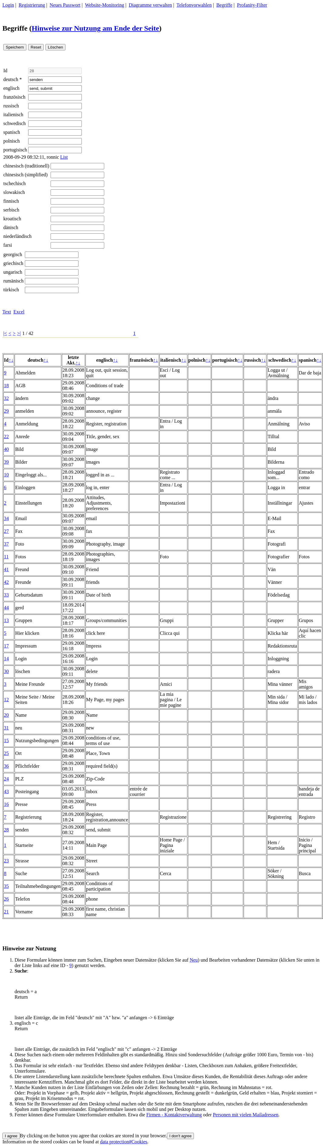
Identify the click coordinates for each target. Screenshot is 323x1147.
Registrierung (31, 5)
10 (6, 474)
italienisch (13, 114)
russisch (11, 105)
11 (6, 556)
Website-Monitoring (104, 5)
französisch (14, 97)
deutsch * (12, 79)
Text (6, 311)
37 (6, 543)
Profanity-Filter (252, 5)
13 (6, 620)
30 (6, 671)
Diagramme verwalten (150, 5)
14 (6, 658)
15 (6, 740)
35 (6, 886)
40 (6, 449)
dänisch (10, 227)
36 (6, 766)
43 (6, 791)
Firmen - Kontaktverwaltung (174, 1114)
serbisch (11, 209)
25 (6, 753)
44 (6, 607)
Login (8, 5)
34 (6, 518)
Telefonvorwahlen (194, 5)
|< (5, 333)
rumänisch (13, 280)
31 (6, 727)
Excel (18, 311)
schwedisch (14, 123)
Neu (194, 960)
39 (6, 462)
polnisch (11, 141)
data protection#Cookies (123, 1141)
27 (6, 531)
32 (6, 398)
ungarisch (12, 272)
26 (6, 899)
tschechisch (14, 183)
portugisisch (15, 149)
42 (6, 582)
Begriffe (224, 5)
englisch (11, 88)
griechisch (13, 263)
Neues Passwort (65, 5)
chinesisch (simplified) (25, 174)
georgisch (12, 254)
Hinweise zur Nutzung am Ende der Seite (95, 28)
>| (19, 333)
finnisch (11, 201)
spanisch (11, 132)
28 (6, 829)
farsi (7, 245)
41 (6, 569)
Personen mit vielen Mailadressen (245, 1114)
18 (6, 385)
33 (6, 594)
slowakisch (14, 192)
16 (6, 804)
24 (6, 778)
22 (6, 436)
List (64, 157)
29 (6, 411)
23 (6, 860)
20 (6, 715)
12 (6, 699)
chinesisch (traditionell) (26, 165)
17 (6, 645)
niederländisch (17, 236)
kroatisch (12, 218)
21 (6, 911)
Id (5, 70)
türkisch (11, 289)
